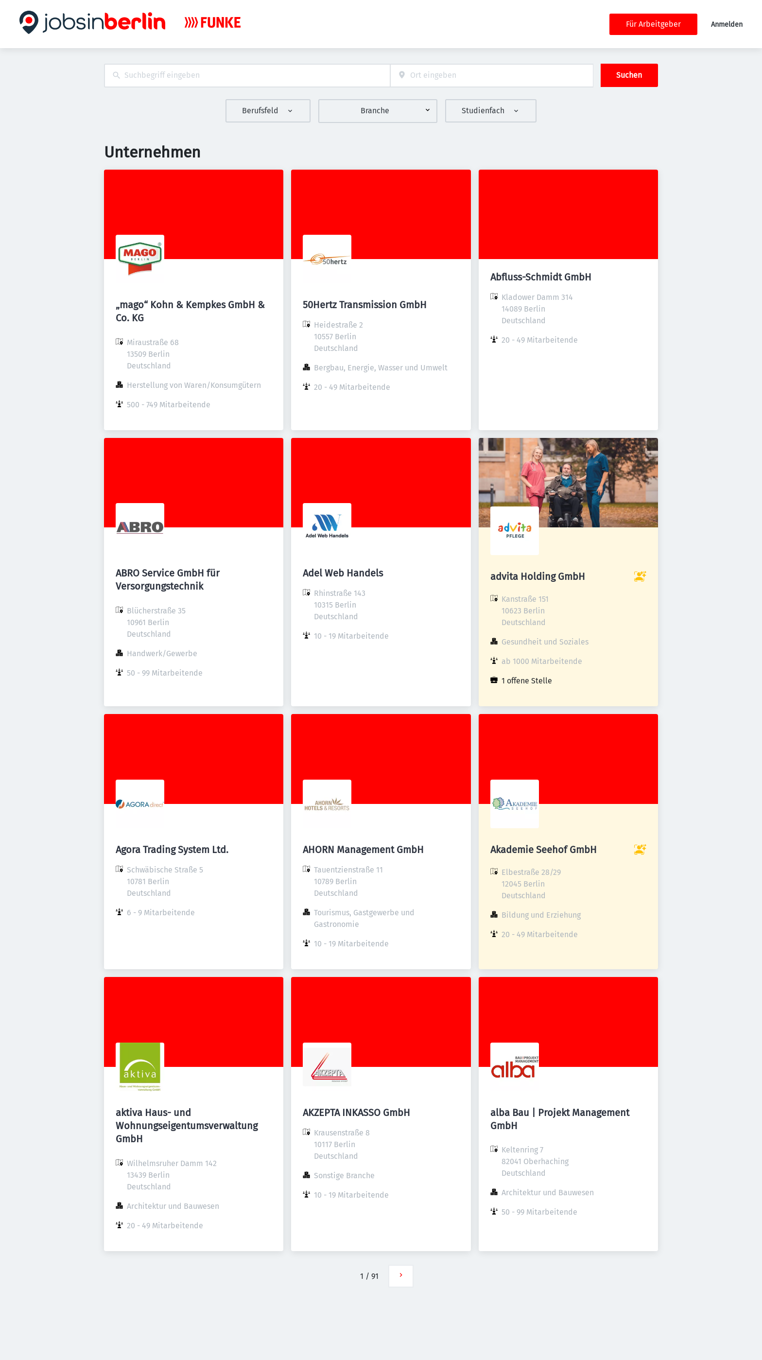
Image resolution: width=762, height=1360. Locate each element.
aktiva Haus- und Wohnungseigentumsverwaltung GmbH (187, 1126)
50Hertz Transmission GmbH (365, 305)
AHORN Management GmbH (363, 849)
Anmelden (727, 24)
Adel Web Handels (343, 573)
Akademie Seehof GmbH (543, 849)
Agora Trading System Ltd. (172, 849)
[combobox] (247, 75)
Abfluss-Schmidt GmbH (540, 277)
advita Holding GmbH (537, 576)
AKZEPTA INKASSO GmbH (356, 1112)
